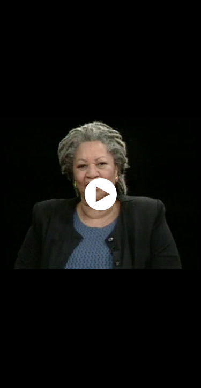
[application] (100, 194)
